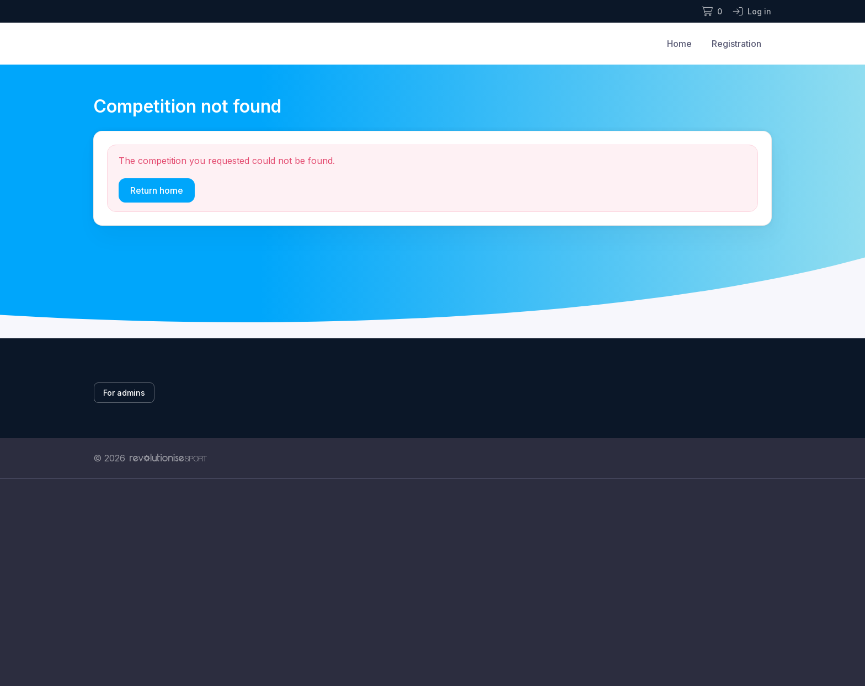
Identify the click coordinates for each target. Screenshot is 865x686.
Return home (156, 190)
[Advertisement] (424, 582)
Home (679, 43)
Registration (736, 43)
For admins (124, 392)
